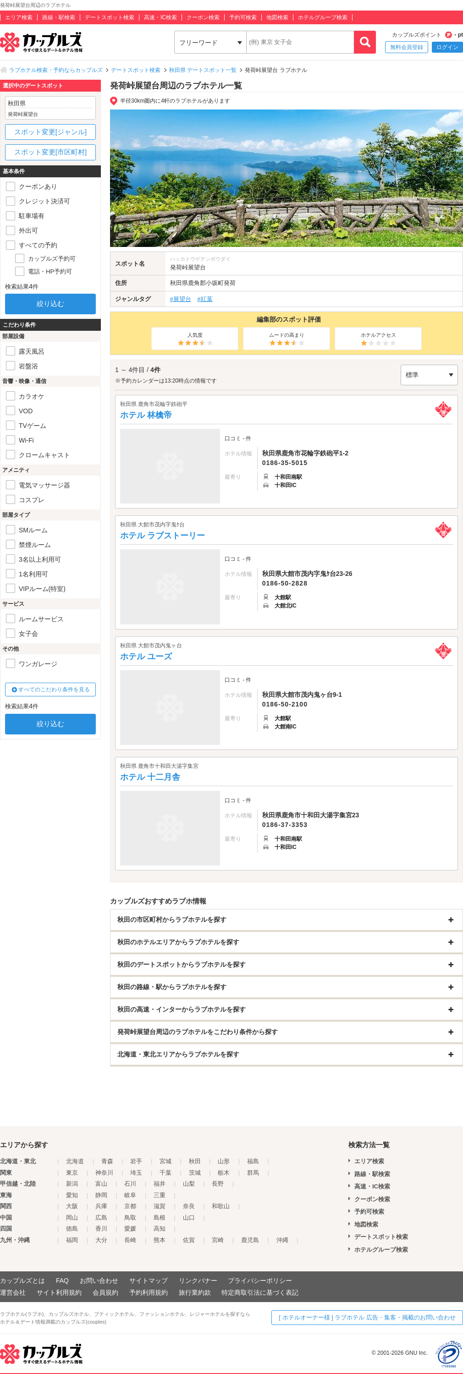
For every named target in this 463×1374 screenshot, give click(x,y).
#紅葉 (204, 299)
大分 (101, 1240)
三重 (159, 1195)
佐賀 (189, 1240)
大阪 (72, 1206)
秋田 (195, 1161)
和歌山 (221, 1206)
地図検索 (277, 17)
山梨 (189, 1183)
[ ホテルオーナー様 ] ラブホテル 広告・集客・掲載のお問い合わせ (367, 1317)
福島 (253, 1161)
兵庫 (101, 1206)
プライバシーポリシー (260, 1280)
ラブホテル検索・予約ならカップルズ (56, 70)
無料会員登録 (406, 47)
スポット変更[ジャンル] (50, 132)
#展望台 (180, 299)
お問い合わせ (99, 1280)
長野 (218, 1183)
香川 (101, 1228)
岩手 (136, 1161)
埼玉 (136, 1172)
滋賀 (159, 1206)
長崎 (130, 1240)
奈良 (189, 1206)
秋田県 (179, 282)
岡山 (72, 1217)
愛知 (72, 1195)
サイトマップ (148, 1280)
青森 (107, 1161)
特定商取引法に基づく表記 (259, 1292)
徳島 (72, 1228)
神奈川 (104, 1172)
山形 (224, 1161)
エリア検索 (19, 17)
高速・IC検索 (160, 17)
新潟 (72, 1183)
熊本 (159, 1240)
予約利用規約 (148, 1292)
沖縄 (282, 1240)
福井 (159, 1183)
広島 (101, 1217)
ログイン (447, 47)
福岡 (72, 1240)
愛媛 (130, 1228)
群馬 (253, 1172)
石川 (130, 1183)
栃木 (224, 1172)
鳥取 (130, 1217)
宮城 (165, 1161)
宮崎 (218, 1240)
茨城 (195, 1172)
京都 (130, 1206)
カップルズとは (22, 1280)
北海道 (75, 1161)
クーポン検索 (203, 17)
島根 (159, 1217)
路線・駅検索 (58, 17)
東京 (72, 1172)
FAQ (62, 1280)
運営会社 (13, 1292)
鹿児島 (250, 1240)
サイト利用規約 (59, 1292)
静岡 (101, 1195)
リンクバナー (198, 1280)
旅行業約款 (195, 1292)
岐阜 (130, 1195)
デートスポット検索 (109, 17)
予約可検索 (243, 17)
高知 (159, 1228)
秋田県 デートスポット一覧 (203, 70)
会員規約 (105, 1292)
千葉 (165, 1172)
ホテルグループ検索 (322, 17)
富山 (101, 1183)
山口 (189, 1217)
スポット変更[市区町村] (50, 152)
